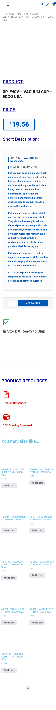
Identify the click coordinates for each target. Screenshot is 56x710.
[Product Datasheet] (6, 394)
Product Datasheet (14, 403)
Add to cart (33, 303)
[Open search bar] (42, 4)
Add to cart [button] (9, 485)
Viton (17, 17)
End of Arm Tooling (19, 14)
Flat (11, 17)
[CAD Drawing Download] (6, 417)
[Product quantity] (12, 303)
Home (5, 14)
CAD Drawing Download (17, 425)
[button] (28, 688)
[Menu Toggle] (8, 4)
